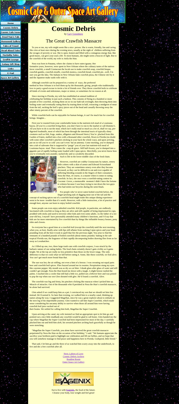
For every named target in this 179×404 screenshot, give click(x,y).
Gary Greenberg (75, 34)
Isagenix (70, 390)
